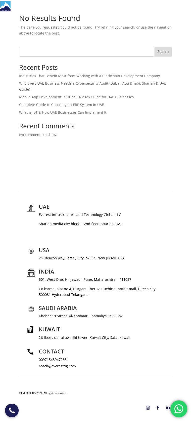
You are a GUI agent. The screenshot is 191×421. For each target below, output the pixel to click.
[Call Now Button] (12, 410)
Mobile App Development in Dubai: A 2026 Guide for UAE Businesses (76, 97)
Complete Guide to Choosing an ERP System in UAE (61, 104)
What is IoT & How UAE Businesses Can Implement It (62, 112)
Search (163, 51)
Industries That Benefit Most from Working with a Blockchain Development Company (89, 75)
